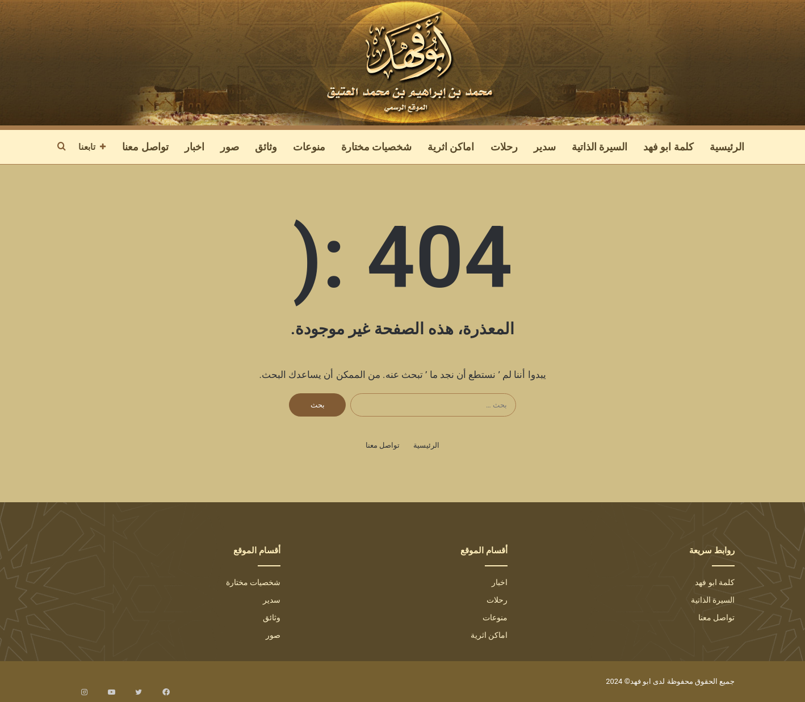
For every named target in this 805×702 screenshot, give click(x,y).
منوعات (309, 147)
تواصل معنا (145, 147)
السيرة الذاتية (599, 147)
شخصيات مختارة (376, 147)
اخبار (194, 147)
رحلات (504, 147)
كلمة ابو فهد (668, 147)
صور (229, 147)
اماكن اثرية (450, 147)
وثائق (266, 147)
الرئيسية (727, 147)
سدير (545, 147)
